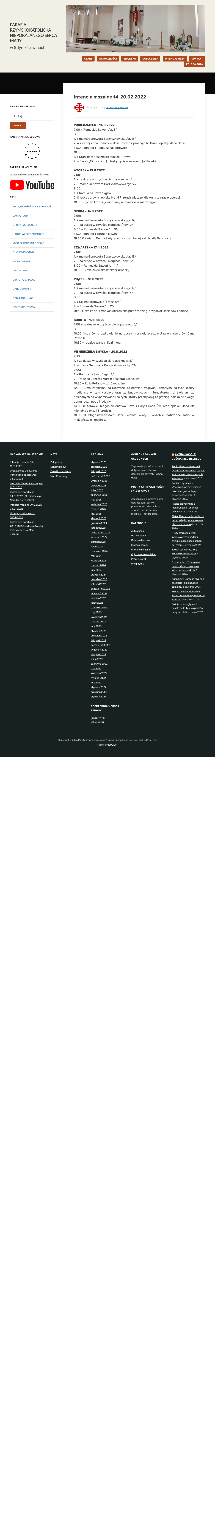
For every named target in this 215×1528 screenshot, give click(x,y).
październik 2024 (100, 532)
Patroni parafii (139, 559)
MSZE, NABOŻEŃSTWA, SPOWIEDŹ (32, 206)
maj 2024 (96, 555)
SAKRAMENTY (21, 215)
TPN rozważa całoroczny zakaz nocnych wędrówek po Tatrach (188, 595)
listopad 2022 (98, 640)
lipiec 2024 (97, 546)
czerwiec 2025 (99, 494)
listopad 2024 (98, 527)
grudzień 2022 (99, 635)
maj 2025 (96, 499)
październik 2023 (100, 588)
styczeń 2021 (98, 696)
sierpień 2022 (98, 654)
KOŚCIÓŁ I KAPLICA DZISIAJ (28, 243)
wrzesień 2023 (99, 593)
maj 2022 (96, 668)
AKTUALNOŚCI (108, 58)
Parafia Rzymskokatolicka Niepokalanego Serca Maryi (33, 32)
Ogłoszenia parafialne (143, 554)
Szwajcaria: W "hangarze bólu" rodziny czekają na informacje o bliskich (186, 566)
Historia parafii (139, 545)
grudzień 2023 (99, 579)
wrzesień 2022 (99, 649)
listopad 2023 (98, 584)
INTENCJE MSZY (175, 58)
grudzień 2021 (99, 692)
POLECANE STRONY (24, 307)
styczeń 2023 (98, 631)
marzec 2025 (98, 509)
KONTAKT (197, 58)
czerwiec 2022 (99, 663)
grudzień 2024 (99, 523)
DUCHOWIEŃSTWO (23, 252)
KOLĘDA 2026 (194, 64)
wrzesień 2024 (99, 537)
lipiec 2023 (97, 602)
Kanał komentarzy (60, 471)
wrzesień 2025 (99, 480)
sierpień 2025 (98, 485)
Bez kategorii (138, 535)
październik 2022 (100, 645)
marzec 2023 (98, 621)
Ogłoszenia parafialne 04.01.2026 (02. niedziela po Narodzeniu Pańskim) (26, 496)
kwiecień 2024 (99, 560)
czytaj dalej (150, 513)
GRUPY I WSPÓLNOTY (25, 224)
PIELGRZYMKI (20, 270)
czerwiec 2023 (99, 607)
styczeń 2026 (98, 462)
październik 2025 (100, 476)
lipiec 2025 (97, 490)
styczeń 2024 (98, 574)
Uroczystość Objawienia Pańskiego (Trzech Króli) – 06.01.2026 (24, 474)
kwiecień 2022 (99, 673)
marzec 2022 (98, 677)
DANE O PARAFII (22, 288)
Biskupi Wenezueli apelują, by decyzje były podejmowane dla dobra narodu (188, 520)
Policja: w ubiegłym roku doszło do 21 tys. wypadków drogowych (187, 608)
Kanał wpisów (58, 466)
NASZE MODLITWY (23, 297)
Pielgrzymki (137, 563)
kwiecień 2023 (99, 617)
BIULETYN (129, 58)
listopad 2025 (98, 471)
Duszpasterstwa (140, 540)
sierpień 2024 (98, 541)
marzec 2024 (98, 565)
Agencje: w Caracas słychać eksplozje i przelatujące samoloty (188, 582)
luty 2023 (96, 626)
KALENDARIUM (21, 261)
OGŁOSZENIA (150, 58)
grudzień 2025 (99, 466)
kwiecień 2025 (99, 504)
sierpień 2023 (98, 598)
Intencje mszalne (117, 107)
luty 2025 (96, 513)
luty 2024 (96, 570)
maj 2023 (96, 612)
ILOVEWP (113, 744)
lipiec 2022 (97, 659)
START (88, 58)
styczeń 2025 (98, 518)
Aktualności (137, 530)
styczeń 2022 (98, 687)
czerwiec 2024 (99, 551)
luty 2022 (96, 682)
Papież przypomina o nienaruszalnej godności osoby (185, 507)
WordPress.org (58, 476)
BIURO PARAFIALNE (24, 279)
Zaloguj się (56, 462)
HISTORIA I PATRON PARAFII (28, 234)
